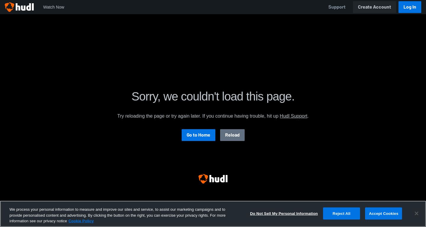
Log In (410, 7)
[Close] (416, 213)
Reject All (341, 213)
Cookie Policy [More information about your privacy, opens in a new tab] (80, 221)
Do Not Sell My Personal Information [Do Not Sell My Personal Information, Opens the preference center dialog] (284, 213)
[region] (213, 214)
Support (337, 7)
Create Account (374, 7)
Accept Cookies (383, 213)
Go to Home (198, 135)
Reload (232, 135)
